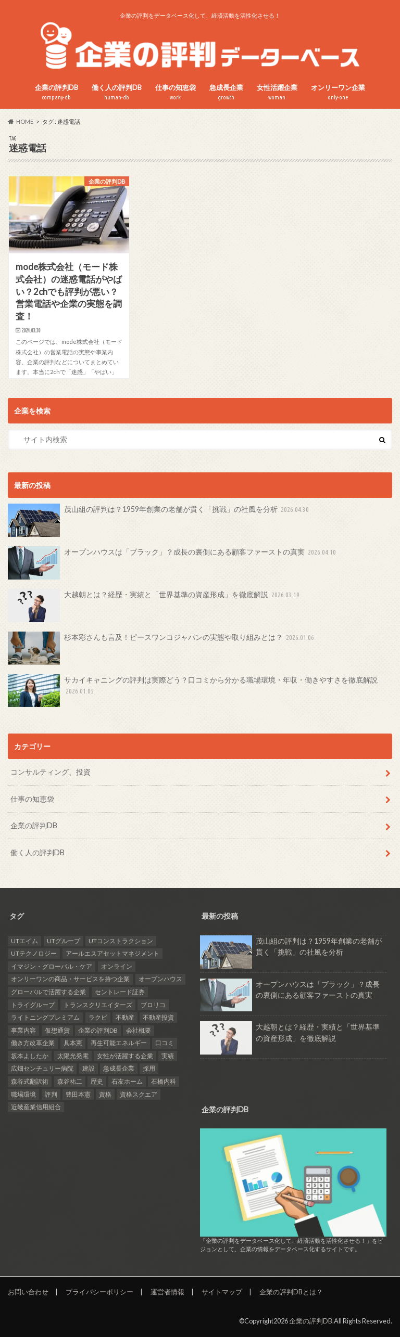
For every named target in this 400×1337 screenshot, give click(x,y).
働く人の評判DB (117, 92)
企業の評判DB (56, 92)
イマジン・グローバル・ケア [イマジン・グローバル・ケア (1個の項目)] (51, 966)
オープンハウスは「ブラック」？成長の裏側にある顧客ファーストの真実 (173, 563)
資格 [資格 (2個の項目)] (105, 1094)
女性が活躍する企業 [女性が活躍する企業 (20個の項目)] (125, 1056)
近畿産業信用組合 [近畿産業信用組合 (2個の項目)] (36, 1107)
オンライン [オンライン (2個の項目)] (116, 966)
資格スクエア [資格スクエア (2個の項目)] (138, 1094)
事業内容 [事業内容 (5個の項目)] (23, 1030)
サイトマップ (222, 1292)
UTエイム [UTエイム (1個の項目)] (24, 941)
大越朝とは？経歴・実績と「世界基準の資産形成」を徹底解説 (155, 605)
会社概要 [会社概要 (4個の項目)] (138, 1030)
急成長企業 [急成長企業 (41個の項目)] (118, 1068)
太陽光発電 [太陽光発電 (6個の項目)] (73, 1056)
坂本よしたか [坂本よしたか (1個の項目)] (29, 1056)
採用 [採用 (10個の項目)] (149, 1068)
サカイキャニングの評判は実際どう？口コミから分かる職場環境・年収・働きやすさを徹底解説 (192, 691)
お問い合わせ (28, 1292)
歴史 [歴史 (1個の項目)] (97, 1081)
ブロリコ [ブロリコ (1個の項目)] (153, 1005)
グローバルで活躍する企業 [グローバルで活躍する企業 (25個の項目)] (48, 992)
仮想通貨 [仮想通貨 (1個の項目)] (57, 1030)
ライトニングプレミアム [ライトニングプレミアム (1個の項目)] (45, 1017)
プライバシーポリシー (99, 1292)
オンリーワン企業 (338, 92)
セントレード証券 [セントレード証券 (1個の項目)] (120, 992)
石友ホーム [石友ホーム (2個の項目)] (127, 1081)
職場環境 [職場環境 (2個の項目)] (23, 1094)
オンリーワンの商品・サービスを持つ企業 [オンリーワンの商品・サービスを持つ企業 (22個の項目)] (70, 979)
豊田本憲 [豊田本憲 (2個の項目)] (78, 1094)
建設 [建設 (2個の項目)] (88, 1068)
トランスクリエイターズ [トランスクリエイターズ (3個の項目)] (98, 1005)
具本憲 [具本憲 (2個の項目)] (73, 1043)
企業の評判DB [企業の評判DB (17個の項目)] (98, 1030)
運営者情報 (167, 1292)
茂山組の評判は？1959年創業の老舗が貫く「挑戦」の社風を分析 (159, 520)
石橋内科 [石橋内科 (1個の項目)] (163, 1081)
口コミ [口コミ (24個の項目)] (164, 1043)
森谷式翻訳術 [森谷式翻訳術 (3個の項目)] (29, 1081)
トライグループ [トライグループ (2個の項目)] (33, 1005)
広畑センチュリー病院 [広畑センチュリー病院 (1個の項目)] (42, 1068)
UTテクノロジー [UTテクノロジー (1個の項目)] (34, 953)
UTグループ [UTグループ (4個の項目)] (63, 941)
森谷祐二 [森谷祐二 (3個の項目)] (69, 1081)
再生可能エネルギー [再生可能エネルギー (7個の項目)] (119, 1043)
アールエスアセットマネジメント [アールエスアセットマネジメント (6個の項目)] (112, 953)
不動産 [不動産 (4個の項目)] (125, 1017)
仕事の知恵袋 (175, 92)
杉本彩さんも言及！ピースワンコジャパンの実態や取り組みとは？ (162, 648)
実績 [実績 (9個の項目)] (167, 1056)
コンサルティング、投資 (50, 771)
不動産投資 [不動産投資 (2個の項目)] (158, 1017)
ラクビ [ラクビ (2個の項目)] (98, 1017)
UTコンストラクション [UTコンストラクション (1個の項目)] (121, 941)
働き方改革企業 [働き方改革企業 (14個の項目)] (33, 1043)
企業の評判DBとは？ (291, 1292)
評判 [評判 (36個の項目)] (51, 1094)
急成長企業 (226, 92)
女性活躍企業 (277, 92)
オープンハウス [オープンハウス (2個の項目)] (160, 979)
